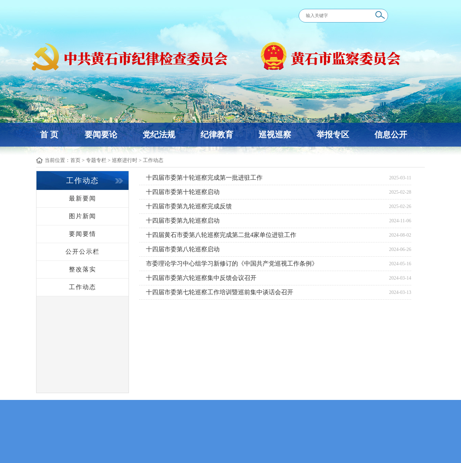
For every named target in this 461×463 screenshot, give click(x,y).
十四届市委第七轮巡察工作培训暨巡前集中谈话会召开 (219, 292)
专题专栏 (96, 160)
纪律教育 (216, 134)
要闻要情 (82, 233)
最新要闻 (82, 198)
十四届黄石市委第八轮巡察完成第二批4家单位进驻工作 (221, 235)
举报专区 (332, 134)
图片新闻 (82, 216)
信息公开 (390, 134)
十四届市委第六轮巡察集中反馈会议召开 (201, 277)
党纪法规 (159, 134)
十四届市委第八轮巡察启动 (183, 249)
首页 (75, 160)
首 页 (49, 134)
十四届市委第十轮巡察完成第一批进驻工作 (204, 177)
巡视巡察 (274, 134)
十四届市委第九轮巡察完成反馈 (189, 206)
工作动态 (153, 160)
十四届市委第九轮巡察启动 (183, 220)
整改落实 (82, 269)
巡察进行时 (124, 160)
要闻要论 (101, 134)
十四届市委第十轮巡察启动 (183, 192)
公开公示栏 (82, 251)
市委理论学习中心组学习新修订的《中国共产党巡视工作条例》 (232, 263)
